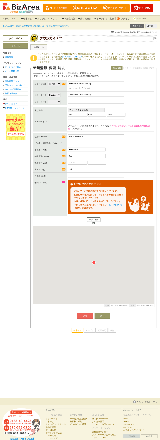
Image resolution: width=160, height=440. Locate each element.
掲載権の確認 (76, 421)
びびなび (125, 18)
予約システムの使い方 (15, 85)
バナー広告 (51, 435)
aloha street (141, 18)
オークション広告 (105, 18)
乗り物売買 (85, 18)
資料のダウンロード (101, 432)
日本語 (132, 436)
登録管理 (9, 57)
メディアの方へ (99, 437)
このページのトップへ (147, 402)
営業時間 (138, 68)
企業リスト (39, 47)
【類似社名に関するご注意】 (21, 439)
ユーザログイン (116, 205)
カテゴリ (128, 68)
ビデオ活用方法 (12, 71)
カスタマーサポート (101, 419)
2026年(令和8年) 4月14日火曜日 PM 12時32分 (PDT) (135, 32)
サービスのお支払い (79, 419)
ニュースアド (52, 438)
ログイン (138, 26)
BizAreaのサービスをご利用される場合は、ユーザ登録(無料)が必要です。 (36, 26)
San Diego (127, 427)
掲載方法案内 (11, 93)
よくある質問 (98, 421)
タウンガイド (11, 18)
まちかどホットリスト (48, 18)
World (125, 419)
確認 (146, 68)
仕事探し (27, 18)
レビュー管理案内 (13, 89)
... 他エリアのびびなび (133, 430)
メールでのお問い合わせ (103, 424)
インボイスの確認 (78, 424)
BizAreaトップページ (15, 108)
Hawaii (126, 421)
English (149, 436)
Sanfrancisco (128, 424)
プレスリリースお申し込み (104, 434)
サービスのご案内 (13, 67)
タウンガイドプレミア (72, 56)
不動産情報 (69, 18)
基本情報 (117, 68)
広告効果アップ (12, 81)
